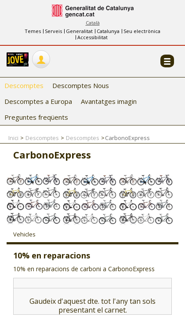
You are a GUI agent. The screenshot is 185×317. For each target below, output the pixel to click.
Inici (13, 138)
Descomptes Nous (80, 85)
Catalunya (108, 31)
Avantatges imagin (109, 101)
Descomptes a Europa (38, 101)
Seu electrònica (141, 31)
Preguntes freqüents (36, 117)
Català (93, 22)
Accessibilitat (92, 37)
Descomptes (24, 85)
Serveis (53, 31)
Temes (33, 31)
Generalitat (79, 31)
